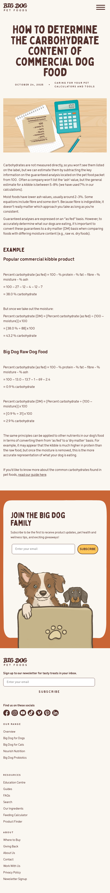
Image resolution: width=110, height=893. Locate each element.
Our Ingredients (13, 808)
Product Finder (12, 821)
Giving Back (10, 846)
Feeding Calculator (15, 815)
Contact (8, 859)
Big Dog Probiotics (15, 757)
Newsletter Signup (15, 879)
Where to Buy (12, 840)
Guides (7, 789)
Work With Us (11, 866)
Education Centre (14, 782)
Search (7, 802)
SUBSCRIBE (88, 549)
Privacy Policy (12, 872)
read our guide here (32, 475)
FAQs (6, 795)
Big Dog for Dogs (14, 738)
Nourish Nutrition (14, 751)
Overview (9, 731)
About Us (9, 853)
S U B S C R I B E (49, 692)
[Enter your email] (43, 549)
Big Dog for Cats (13, 744)
